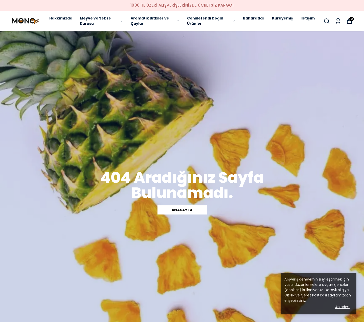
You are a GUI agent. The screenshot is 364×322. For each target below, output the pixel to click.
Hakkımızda (60, 18)
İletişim (308, 18)
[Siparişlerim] (338, 21)
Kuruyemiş (282, 18)
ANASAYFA (182, 209)
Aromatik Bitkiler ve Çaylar (155, 21)
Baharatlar (253, 18)
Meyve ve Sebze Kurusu (101, 21)
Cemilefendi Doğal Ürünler (211, 21)
